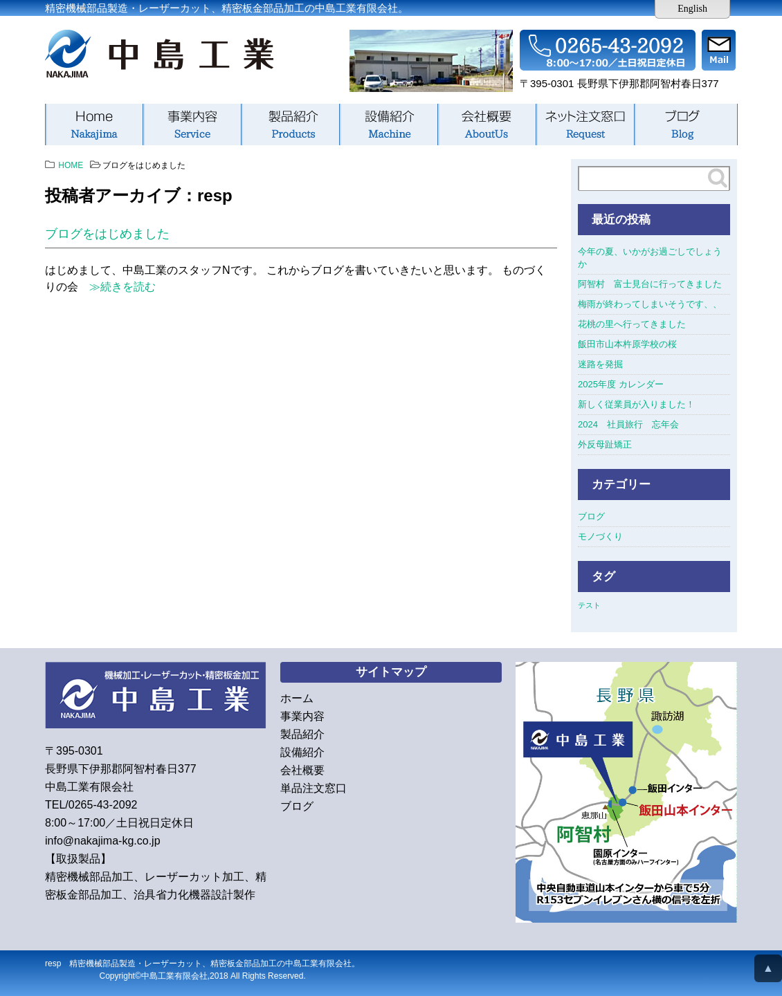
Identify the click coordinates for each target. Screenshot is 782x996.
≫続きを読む (117, 287)
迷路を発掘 (600, 364)
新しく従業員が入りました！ (636, 404)
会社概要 (486, 124)
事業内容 (192, 124)
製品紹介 (290, 124)
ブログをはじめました (107, 234)
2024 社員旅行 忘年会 (628, 424)
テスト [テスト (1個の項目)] (589, 605)
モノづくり (600, 536)
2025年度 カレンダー (621, 384)
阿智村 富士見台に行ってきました (650, 284)
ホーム (94, 124)
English (692, 8)
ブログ (686, 124)
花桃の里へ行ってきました (632, 324)
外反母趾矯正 (605, 444)
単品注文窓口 (585, 124)
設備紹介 (388, 124)
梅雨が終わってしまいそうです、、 (650, 304)
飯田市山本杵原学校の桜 (627, 344)
